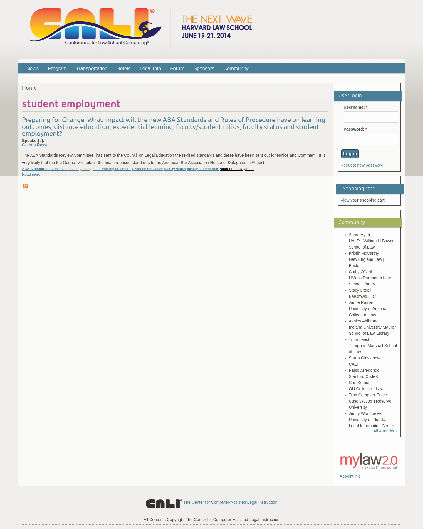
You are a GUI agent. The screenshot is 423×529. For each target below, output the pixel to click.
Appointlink (350, 476)
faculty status (175, 169)
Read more (31, 175)
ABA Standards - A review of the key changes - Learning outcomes (76, 169)
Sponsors (204, 68)
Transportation (92, 68)
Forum (177, 68)
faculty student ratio (203, 169)
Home (29, 88)
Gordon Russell (36, 145)
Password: (355, 129)
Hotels (124, 68)
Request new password (362, 165)
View (345, 200)
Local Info (150, 68)
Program (55, 69)
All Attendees (385, 431)
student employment (237, 169)
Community (236, 68)
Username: (356, 107)
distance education (147, 169)
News (32, 68)
